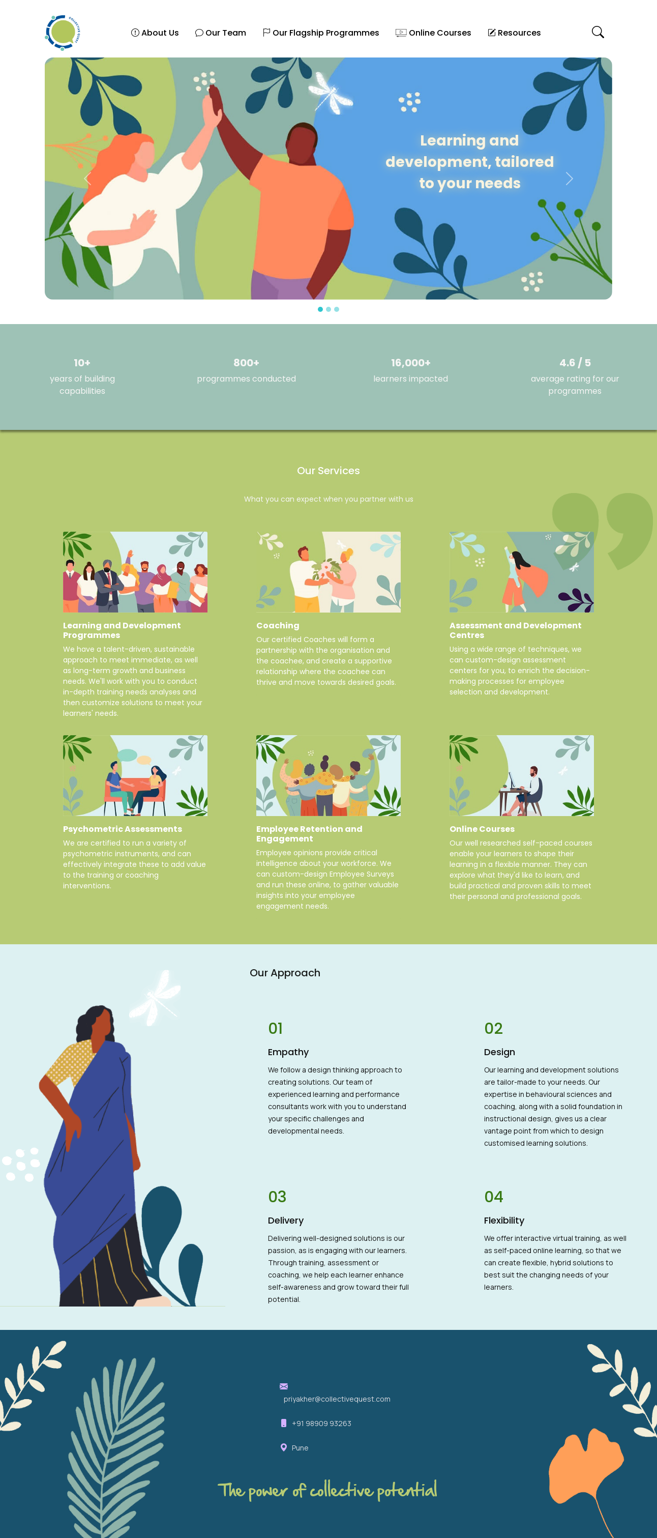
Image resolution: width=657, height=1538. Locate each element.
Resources (514, 33)
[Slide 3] (336, 309)
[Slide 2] (328, 309)
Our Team (220, 33)
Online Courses (433, 33)
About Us (155, 33)
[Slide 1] (320, 309)
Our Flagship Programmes (320, 33)
